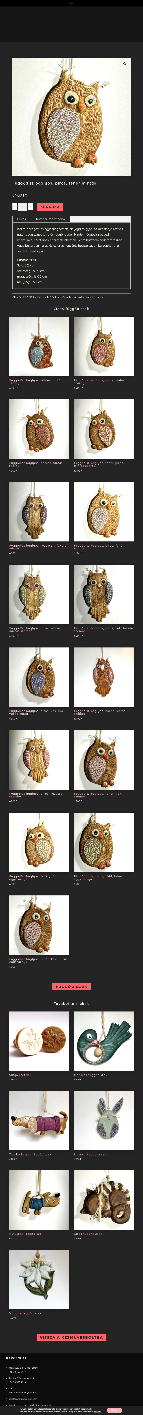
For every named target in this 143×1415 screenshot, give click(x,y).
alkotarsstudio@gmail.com (23, 1398)
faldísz (81, 297)
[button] (125, 64)
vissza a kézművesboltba (71, 1337)
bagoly (45, 297)
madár (100, 297)
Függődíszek (71, 987)
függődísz (90, 297)
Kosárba (50, 207)
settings (97, 1411)
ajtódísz (64, 297)
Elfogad (114, 1410)
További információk (50, 219)
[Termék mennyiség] (22, 207)
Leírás (21, 219)
